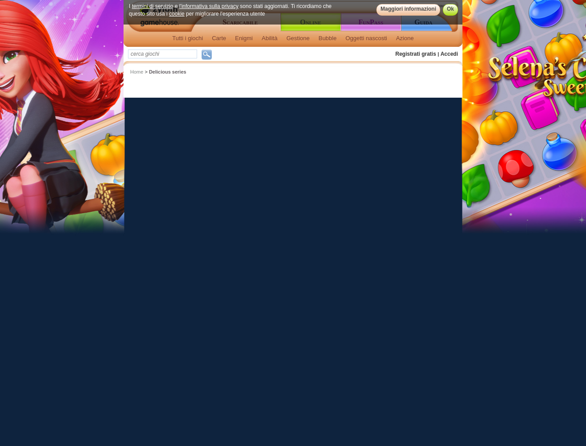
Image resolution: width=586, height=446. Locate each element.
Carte (219, 38)
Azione (405, 38)
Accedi (449, 54)
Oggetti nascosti (366, 38)
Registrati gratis (416, 54)
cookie (177, 14)
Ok (450, 9)
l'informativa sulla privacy (209, 6)
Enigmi (244, 38)
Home (136, 71)
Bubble (327, 38)
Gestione (298, 38)
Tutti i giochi (187, 38)
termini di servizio (152, 6)
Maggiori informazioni (408, 9)
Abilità (269, 38)
